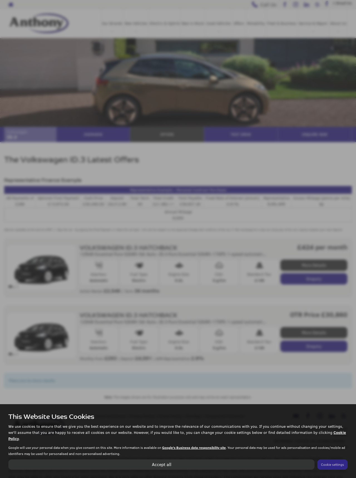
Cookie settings (332, 464)
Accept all (161, 464)
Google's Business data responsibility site (194, 447)
